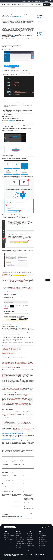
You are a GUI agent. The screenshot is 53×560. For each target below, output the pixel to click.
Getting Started (18, 533)
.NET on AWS (29, 537)
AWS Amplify (39, 21)
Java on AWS (29, 541)
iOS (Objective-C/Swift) (27, 437)
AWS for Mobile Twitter (41, 31)
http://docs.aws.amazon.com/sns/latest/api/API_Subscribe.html (12, 433)
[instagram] (40, 554)
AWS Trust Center (19, 537)
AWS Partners (18, 547)
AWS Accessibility (42, 545)
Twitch (39, 34)
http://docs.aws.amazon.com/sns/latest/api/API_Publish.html (20, 426)
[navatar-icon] (50, 1)
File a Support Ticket (42, 535)
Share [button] (19, 16)
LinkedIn (39, 33)
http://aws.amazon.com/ (9, 120)
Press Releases (6, 548)
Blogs (5, 546)
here (14, 36)
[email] (46, 554)
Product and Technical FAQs (21, 543)
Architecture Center (19, 541)
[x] (35, 554)
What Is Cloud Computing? (9, 535)
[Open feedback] (52, 280)
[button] (51, 1)
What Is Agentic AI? (7, 537)
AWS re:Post (41, 537)
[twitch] (41, 554)
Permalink (16, 16)
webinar (21, 516)
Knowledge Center (42, 539)
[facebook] (36, 554)
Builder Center (29, 533)
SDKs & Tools (29, 535)
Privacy (5, 556)
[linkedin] (38, 554)
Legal (40, 547)
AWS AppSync (39, 17)
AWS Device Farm (40, 18)
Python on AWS (30, 539)
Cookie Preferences (15, 556)
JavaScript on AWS (30, 545)
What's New (6, 544)
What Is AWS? (6, 533)
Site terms (9, 556)
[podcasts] (45, 554)
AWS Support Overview (43, 541)
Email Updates (40, 35)
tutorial (8, 519)
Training (17, 535)
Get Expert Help (41, 543)
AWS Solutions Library (20, 539)
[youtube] (43, 554)
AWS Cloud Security (7, 542)
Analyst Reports (18, 545)
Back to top (26, 550)
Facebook (39, 32)
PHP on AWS (29, 543)
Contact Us (41, 533)
